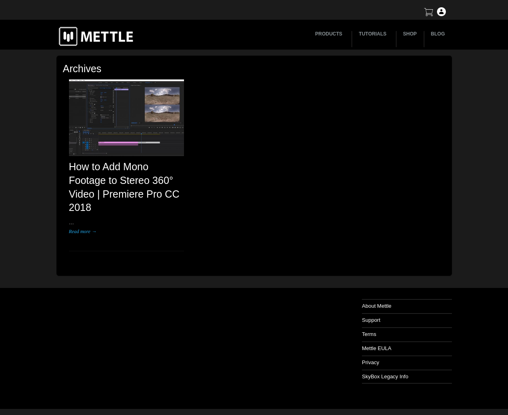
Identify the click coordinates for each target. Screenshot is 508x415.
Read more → (83, 231)
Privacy (370, 362)
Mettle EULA (376, 348)
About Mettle (376, 306)
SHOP (410, 34)
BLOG (438, 34)
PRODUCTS (330, 34)
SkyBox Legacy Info (385, 376)
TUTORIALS (374, 34)
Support (371, 320)
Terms (369, 334)
